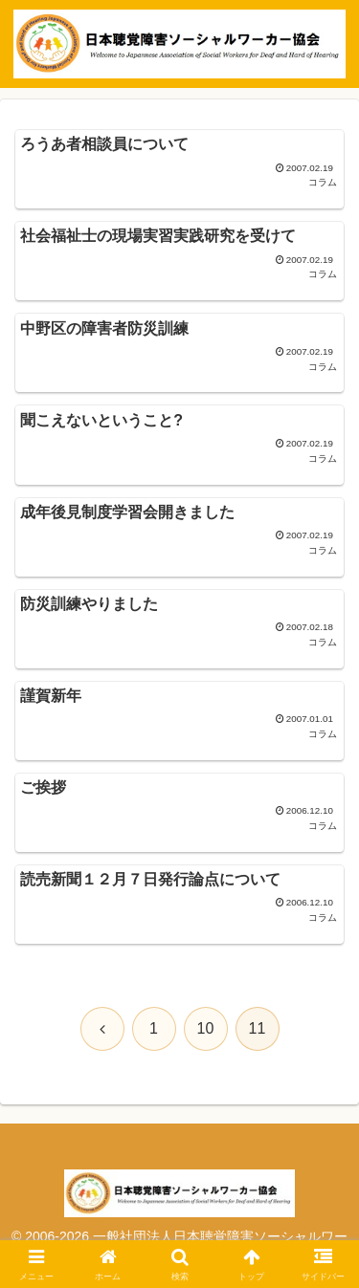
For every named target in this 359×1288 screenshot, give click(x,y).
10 (205, 1028)
